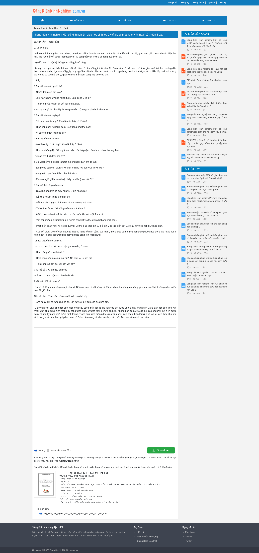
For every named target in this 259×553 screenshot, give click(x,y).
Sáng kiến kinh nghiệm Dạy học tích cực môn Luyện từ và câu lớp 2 (207, 274)
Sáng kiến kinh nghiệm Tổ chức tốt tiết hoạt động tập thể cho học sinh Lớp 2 (207, 70)
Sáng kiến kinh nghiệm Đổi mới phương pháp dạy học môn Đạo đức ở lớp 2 (207, 248)
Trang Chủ (172, 2)
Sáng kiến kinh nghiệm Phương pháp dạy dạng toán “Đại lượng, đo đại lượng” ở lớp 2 (207, 117)
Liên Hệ (141, 532)
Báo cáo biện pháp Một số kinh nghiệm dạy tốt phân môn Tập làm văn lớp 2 (207, 156)
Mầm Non (77, 20)
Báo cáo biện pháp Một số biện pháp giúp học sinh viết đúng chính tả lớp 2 (207, 214)
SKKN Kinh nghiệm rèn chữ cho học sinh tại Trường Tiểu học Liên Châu (207, 93)
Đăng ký (185, 2)
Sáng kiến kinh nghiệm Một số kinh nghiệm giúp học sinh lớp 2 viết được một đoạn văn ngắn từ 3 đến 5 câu (207, 43)
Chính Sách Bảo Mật (147, 541)
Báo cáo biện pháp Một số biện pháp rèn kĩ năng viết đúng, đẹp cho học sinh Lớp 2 (207, 261)
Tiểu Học (125, 20)
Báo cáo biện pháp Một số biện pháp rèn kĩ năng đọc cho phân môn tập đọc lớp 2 (207, 236)
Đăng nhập (198, 2)
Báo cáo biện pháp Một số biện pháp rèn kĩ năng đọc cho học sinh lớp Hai (207, 188)
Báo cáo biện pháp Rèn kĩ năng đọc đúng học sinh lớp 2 (207, 225)
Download (161, 450)
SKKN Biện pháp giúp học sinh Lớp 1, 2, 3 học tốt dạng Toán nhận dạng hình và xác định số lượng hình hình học (207, 57)
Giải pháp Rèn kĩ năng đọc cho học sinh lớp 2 (207, 81)
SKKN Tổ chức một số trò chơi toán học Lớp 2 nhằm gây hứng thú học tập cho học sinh (207, 143)
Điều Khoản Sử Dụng (147, 536)
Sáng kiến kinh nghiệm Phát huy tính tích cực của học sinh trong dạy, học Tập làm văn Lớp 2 (207, 286)
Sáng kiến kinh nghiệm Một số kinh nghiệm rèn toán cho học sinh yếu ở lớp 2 (207, 130)
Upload (211, 2)
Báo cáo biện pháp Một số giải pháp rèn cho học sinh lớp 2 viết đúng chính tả (207, 176)
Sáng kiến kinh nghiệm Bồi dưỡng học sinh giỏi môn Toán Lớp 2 (207, 104)
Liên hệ (222, 2)
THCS (168, 20)
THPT (207, 20)
